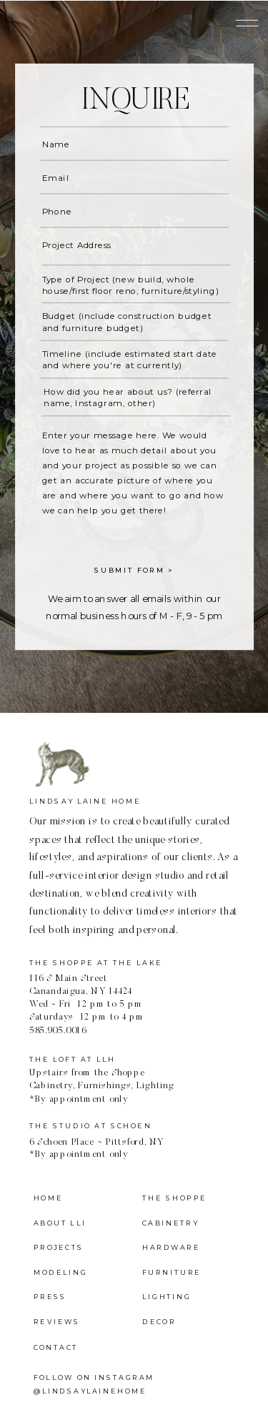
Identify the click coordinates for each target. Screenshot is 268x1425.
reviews (57, 1322)
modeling (60, 1272)
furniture (171, 1272)
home (48, 1198)
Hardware (171, 1247)
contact (56, 1347)
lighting (166, 1297)
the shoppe (174, 1198)
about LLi (60, 1223)
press (50, 1297)
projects (59, 1247)
